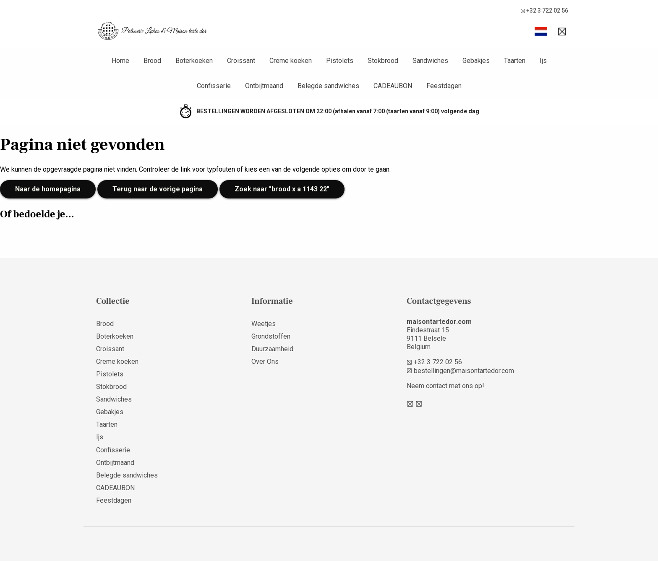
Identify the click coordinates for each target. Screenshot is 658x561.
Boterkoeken (114, 336)
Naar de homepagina (48, 189)
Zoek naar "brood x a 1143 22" (282, 189)
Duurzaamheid (272, 349)
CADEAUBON (115, 488)
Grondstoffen (270, 336)
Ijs (99, 437)
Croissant (110, 349)
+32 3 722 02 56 (544, 10)
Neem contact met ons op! (445, 386)
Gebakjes (109, 412)
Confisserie (113, 450)
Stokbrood (111, 387)
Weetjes (263, 324)
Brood (105, 324)
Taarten (107, 424)
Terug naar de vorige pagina (157, 189)
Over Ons (265, 361)
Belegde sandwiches (127, 475)
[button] (540, 31)
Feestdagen (113, 500)
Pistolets (109, 374)
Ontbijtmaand (115, 463)
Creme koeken (117, 361)
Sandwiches (114, 399)
